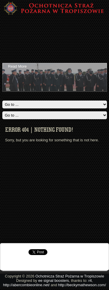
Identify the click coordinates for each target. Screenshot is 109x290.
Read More (17, 66)
